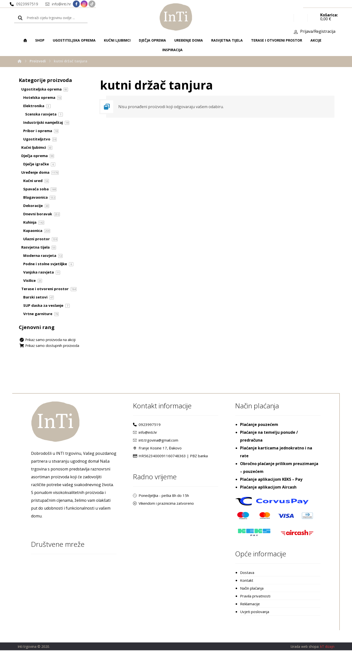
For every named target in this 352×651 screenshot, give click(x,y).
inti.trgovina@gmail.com (155, 440)
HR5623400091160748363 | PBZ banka (170, 456)
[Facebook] (76, 4)
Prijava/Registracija (317, 32)
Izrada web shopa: (304, 647)
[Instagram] (84, 4)
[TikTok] (91, 4)
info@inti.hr (145, 433)
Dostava (247, 573)
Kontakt (246, 581)
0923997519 (147, 425)
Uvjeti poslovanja (254, 612)
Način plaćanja (252, 588)
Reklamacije (250, 604)
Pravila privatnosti (255, 596)
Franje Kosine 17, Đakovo (157, 448)
